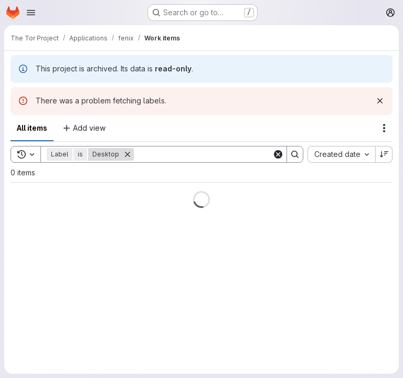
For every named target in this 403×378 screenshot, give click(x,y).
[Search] (203, 154)
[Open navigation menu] (31, 12)
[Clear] (278, 154)
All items (32, 127)
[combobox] (341, 154)
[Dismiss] (380, 100)
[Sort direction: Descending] (384, 154)
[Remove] (127, 154)
